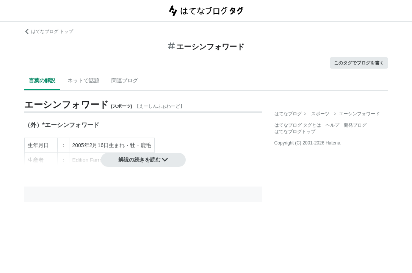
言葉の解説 (42, 80)
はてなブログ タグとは (297, 125)
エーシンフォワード (72, 125)
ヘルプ (332, 125)
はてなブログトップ (294, 131)
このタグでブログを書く (359, 63)
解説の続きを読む (143, 160)
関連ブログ (124, 80)
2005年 (80, 145)
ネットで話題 (83, 80)
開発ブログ (355, 125)
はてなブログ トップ (48, 31)
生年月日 (38, 145)
